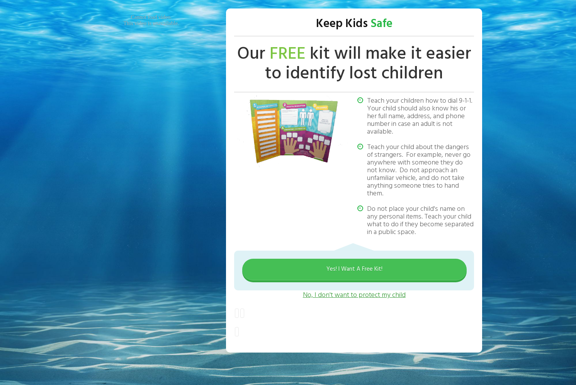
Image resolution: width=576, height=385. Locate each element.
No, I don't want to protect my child (354, 295)
